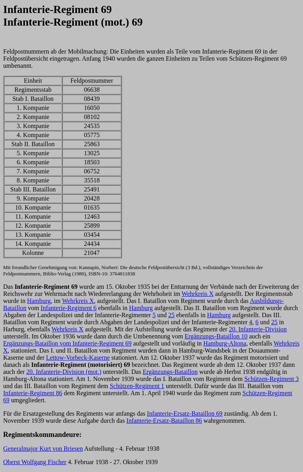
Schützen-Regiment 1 (137, 386)
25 (171, 315)
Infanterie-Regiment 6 (69, 308)
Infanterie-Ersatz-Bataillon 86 (164, 420)
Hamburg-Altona (224, 343)
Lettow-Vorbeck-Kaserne (78, 357)
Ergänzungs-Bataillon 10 (216, 336)
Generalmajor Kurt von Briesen (43, 448)
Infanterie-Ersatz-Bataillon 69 (184, 413)
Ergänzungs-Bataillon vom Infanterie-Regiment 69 (67, 343)
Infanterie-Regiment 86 (32, 393)
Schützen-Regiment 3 (271, 378)
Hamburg (38, 300)
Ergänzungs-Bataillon (170, 371)
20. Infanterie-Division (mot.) (63, 371)
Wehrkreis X (197, 293)
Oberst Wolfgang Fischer (34, 462)
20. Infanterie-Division (258, 329)
